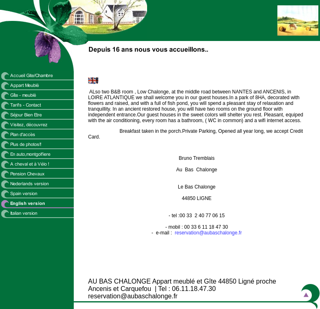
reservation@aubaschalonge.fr (208, 233)
